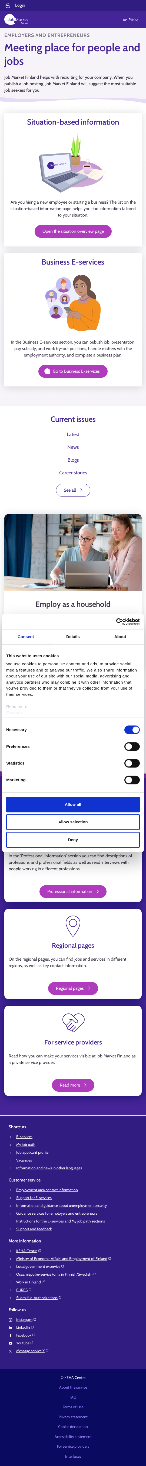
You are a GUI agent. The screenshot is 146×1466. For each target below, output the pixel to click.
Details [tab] (73, 636)
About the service (73, 1387)
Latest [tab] (73, 434)
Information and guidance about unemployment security (61, 1205)
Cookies (14, 712)
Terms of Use (73, 1407)
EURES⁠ (24, 1289)
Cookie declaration (73, 1426)
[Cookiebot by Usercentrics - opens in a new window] (116, 621)
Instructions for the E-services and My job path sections (60, 1221)
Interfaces (73, 1456)
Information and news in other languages (49, 1168)
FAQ (73, 1397)
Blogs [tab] (73, 460)
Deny (73, 839)
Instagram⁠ (26, 1319)
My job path (25, 1144)
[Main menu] (133, 19)
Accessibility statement (73, 1436)
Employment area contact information (47, 1189)
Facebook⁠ (26, 1335)
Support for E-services (34, 1197)
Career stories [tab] (73, 473)
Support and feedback (34, 1229)
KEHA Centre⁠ (29, 1250)
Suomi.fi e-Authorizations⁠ (39, 1297)
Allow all (73, 804)
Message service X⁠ (32, 1350)
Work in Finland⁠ (30, 1282)
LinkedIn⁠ (25, 1327)
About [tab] (120, 636)
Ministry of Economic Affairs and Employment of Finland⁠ (64, 1258)
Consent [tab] (26, 636)
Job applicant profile (32, 1152)
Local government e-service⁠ (40, 1266)
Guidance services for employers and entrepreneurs (56, 1213)
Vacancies (24, 1160)
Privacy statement (73, 1416)
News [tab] (73, 447)
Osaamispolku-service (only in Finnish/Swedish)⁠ (56, 1274)
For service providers (73, 1446)
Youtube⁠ (25, 1343)
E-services (24, 1136)
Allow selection (73, 822)
